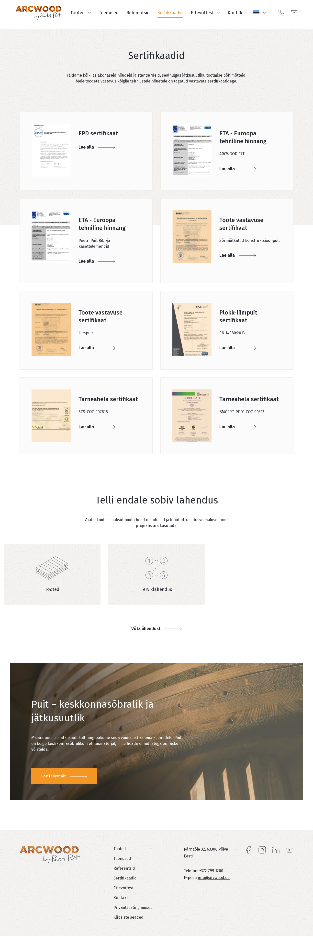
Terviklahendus (156, 589)
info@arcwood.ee (214, 877)
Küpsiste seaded (128, 917)
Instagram (262, 850)
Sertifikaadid (170, 12)
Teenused (109, 12)
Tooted (80, 12)
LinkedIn (276, 850)
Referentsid (138, 12)
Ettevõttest (205, 12)
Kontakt (236, 12)
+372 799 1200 (211, 870)
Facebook (248, 850)
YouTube (289, 850)
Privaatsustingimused (133, 907)
